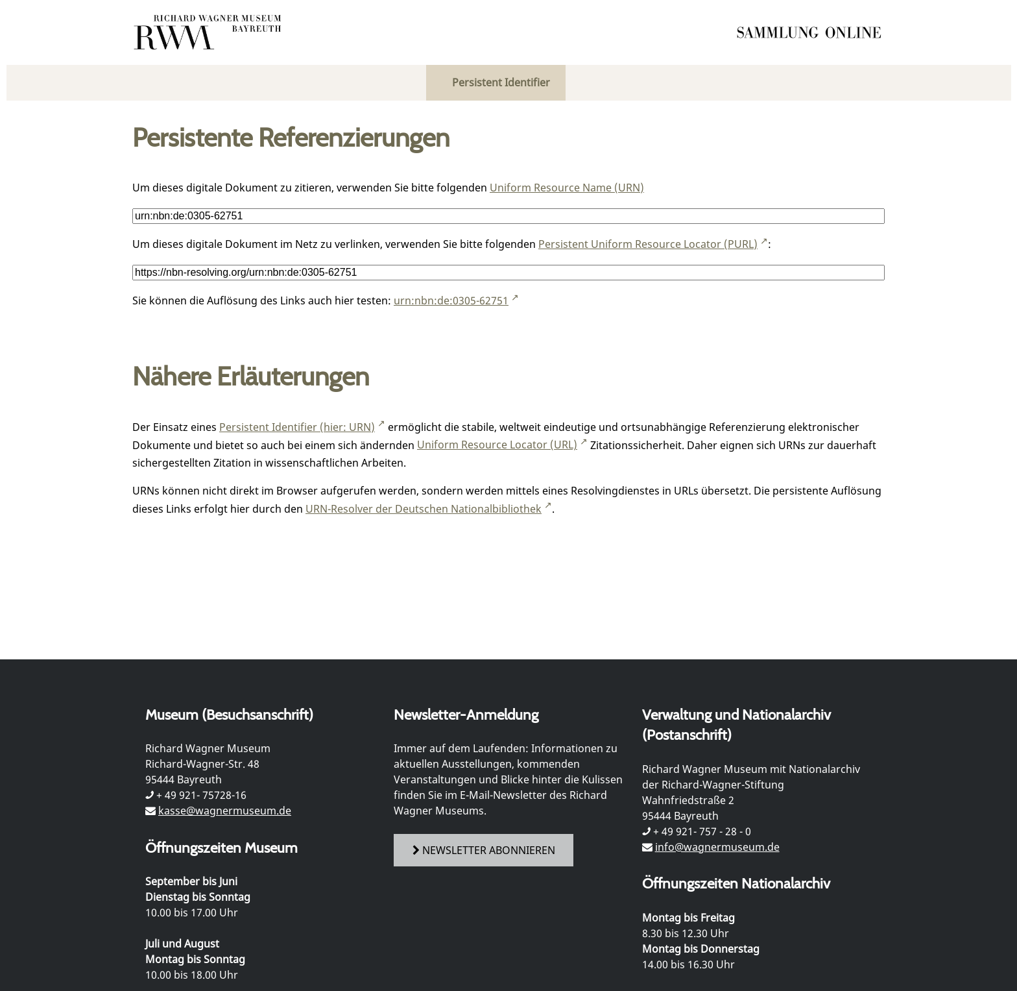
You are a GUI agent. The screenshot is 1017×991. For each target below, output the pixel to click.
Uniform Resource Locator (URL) (497, 444)
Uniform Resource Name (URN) (567, 187)
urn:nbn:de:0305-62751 (451, 300)
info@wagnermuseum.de (717, 847)
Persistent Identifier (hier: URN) (297, 427)
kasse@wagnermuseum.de (224, 810)
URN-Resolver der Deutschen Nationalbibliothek (423, 509)
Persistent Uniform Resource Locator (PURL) (648, 244)
